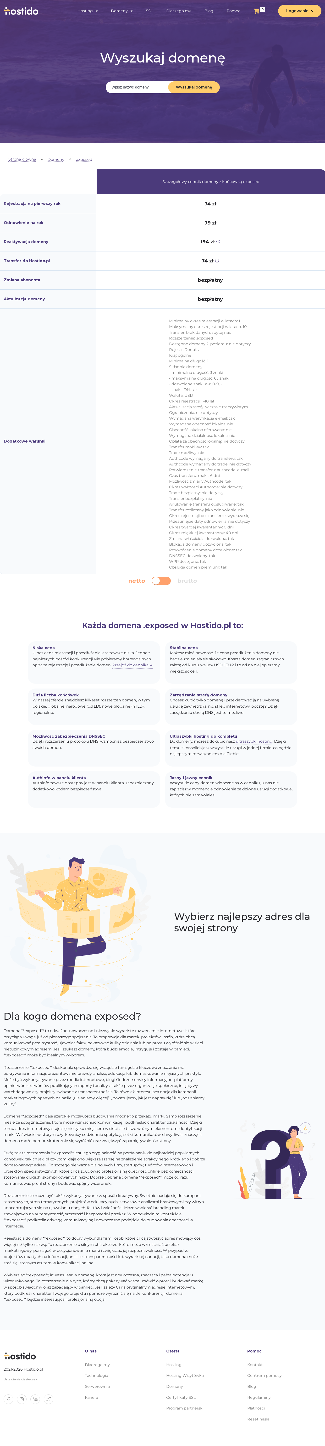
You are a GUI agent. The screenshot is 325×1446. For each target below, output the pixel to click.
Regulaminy (259, 1397)
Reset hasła (258, 1419)
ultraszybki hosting (254, 741)
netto (136, 581)
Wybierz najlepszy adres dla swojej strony (242, 922)
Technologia (96, 1375)
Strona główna (22, 159)
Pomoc (233, 11)
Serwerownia (97, 1386)
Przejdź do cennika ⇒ (132, 665)
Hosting (85, 11)
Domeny (119, 11)
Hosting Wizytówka (185, 1375)
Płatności (256, 1408)
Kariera (91, 1397)
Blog (208, 11)
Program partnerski (185, 1408)
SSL (149, 11)
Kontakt (255, 1364)
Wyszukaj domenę (194, 87)
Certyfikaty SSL (181, 1397)
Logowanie (297, 11)
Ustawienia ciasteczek (20, 1379)
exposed (84, 160)
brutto (187, 581)
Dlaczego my (178, 11)
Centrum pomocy (264, 1375)
